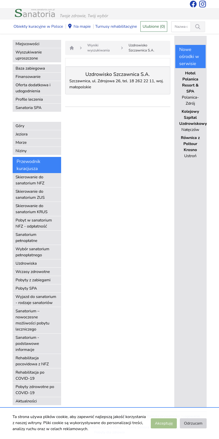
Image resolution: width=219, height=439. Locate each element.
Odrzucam (193, 423)
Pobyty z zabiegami (33, 280)
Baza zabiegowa (30, 68)
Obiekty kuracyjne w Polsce (38, 26)
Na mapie (79, 27)
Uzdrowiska (26, 263)
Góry (20, 126)
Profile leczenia (29, 99)
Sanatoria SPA (29, 108)
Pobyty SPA (26, 288)
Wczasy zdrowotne (33, 272)
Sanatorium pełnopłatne (26, 237)
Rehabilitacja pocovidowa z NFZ (32, 361)
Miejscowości (27, 44)
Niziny (21, 151)
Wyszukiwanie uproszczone (29, 55)
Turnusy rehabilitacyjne (116, 26)
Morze (21, 142)
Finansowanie (28, 76)
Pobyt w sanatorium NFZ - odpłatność (34, 223)
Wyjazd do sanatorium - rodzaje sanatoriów (36, 300)
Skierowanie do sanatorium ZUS (30, 194)
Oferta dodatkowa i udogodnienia (33, 88)
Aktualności (26, 401)
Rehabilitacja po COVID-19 (30, 375)
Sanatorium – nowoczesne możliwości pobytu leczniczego (33, 320)
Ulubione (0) (154, 26)
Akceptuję (164, 423)
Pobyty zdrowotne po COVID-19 (35, 390)
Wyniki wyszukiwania (98, 48)
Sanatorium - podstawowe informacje (27, 343)
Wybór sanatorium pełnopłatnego (33, 252)
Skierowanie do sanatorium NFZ (30, 180)
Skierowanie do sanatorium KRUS (32, 209)
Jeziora (22, 134)
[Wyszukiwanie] (197, 26)
